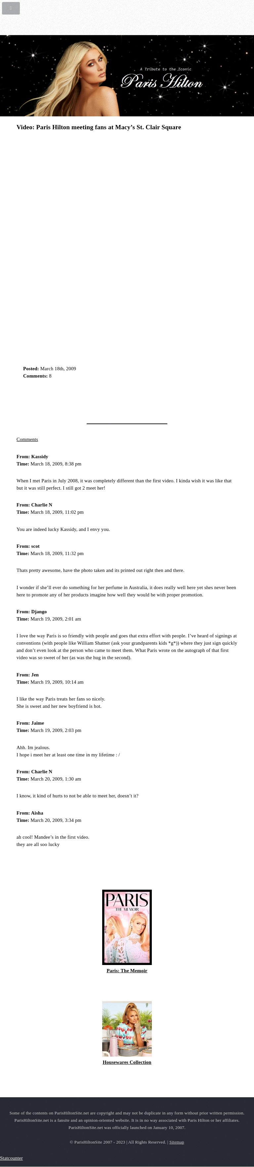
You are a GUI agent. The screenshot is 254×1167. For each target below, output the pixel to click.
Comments (27, 439)
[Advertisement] (94, 399)
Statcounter (11, 1158)
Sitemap (176, 1142)
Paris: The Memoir (126, 970)
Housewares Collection (127, 1062)
